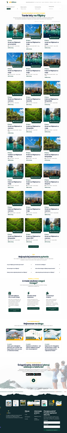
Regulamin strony (37, 416)
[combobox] (12, 9)
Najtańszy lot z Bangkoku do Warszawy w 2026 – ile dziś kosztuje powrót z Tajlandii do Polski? (52, 348)
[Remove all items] (17, 8)
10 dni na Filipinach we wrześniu (14, 43)
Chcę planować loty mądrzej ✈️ (51, 430)
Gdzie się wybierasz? (10, 6)
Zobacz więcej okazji (33, 246)
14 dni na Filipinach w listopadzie (33, 127)
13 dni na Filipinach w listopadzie (52, 155)
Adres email (46, 424)
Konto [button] (58, 2)
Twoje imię (46, 420)
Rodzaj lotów (51, 6)
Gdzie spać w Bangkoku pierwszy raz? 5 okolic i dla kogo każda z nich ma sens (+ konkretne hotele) (14, 348)
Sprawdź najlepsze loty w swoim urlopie (14, 296)
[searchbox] (26, 8)
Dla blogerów (27, 416)
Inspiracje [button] (51, 2)
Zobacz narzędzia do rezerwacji (52, 309)
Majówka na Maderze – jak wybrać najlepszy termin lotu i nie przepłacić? (33, 347)
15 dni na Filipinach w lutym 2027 (33, 237)
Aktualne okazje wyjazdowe (31, 296)
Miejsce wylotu (24, 7)
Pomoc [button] (55, 2)
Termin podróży (38, 7)
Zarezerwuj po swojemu (50, 296)
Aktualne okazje (38, 2)
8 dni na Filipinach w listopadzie (51, 100)
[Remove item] (7, 8)
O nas (26, 414)
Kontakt (26, 419)
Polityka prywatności (36, 419)
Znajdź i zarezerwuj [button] (45, 2)
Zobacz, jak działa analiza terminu (14, 310)
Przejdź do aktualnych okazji (33, 308)
